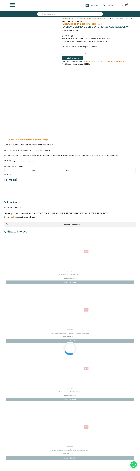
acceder (12, 167)
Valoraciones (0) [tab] (45, 90)
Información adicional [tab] (26, 90)
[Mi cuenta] (104, 5)
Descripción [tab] (13, 90)
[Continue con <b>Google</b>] (70, 174)
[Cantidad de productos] (75, 53)
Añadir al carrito (72, 58)
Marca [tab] (36, 90)
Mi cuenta (110, 5)
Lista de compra (94, 5)
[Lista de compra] (87, 5)
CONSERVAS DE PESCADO (99, 19)
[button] (133, 464)
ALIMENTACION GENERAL (77, 19)
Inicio (64, 19)
